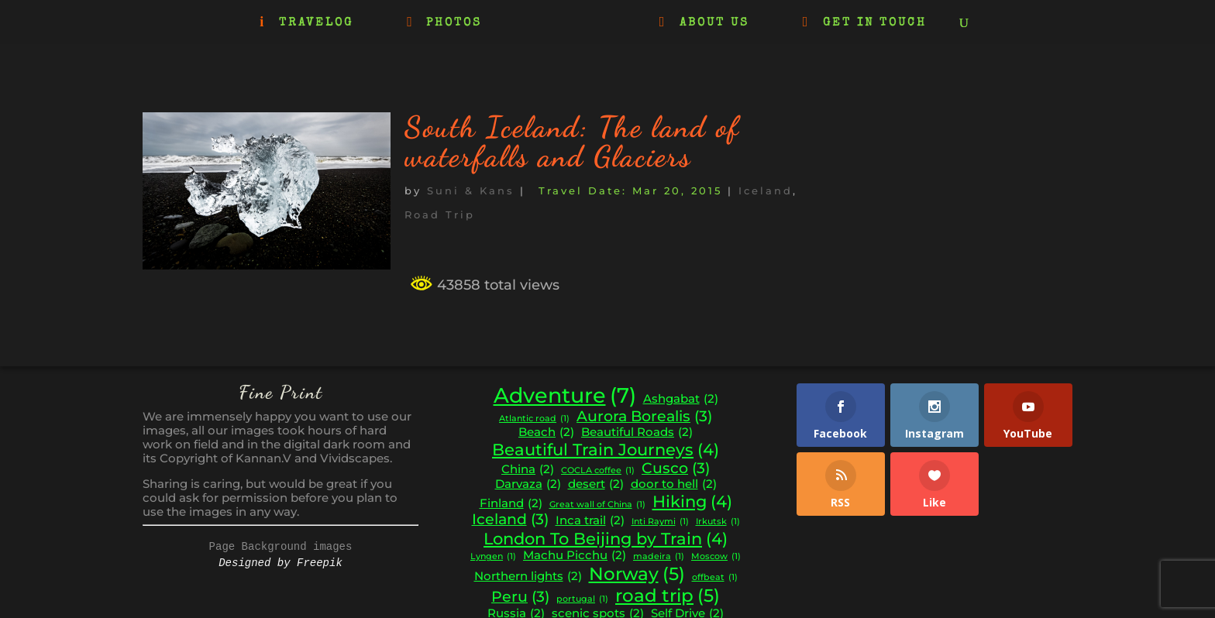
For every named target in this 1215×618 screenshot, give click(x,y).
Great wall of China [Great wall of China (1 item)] (597, 505)
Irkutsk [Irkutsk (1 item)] (718, 522)
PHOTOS (454, 23)
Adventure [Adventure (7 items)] (565, 395)
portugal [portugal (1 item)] (582, 600)
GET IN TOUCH (875, 23)
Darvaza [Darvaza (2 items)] (528, 484)
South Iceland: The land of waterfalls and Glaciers (572, 141)
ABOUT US (714, 23)
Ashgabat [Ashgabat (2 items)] (680, 399)
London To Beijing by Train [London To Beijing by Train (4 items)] (606, 539)
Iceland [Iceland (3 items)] (510, 519)
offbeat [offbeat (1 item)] (715, 578)
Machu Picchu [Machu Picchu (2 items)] (574, 555)
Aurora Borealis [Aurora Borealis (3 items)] (644, 416)
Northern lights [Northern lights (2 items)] (528, 576)
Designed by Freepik (280, 563)
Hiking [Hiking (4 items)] (692, 502)
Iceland (765, 190)
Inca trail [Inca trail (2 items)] (590, 520)
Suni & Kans (471, 190)
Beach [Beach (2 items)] (546, 432)
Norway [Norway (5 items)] (637, 574)
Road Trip (439, 214)
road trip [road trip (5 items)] (667, 595)
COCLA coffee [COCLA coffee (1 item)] (598, 471)
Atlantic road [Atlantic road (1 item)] (534, 419)
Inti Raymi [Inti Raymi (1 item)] (660, 522)
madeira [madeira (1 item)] (658, 557)
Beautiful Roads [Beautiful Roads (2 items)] (637, 432)
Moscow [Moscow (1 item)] (716, 557)
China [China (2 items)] (527, 469)
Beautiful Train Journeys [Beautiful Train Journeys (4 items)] (605, 450)
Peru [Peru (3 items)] (520, 597)
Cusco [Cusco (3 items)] (676, 468)
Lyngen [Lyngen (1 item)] (493, 557)
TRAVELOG (316, 23)
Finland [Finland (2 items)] (511, 503)
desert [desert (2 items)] (596, 484)
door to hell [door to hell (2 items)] (674, 484)
